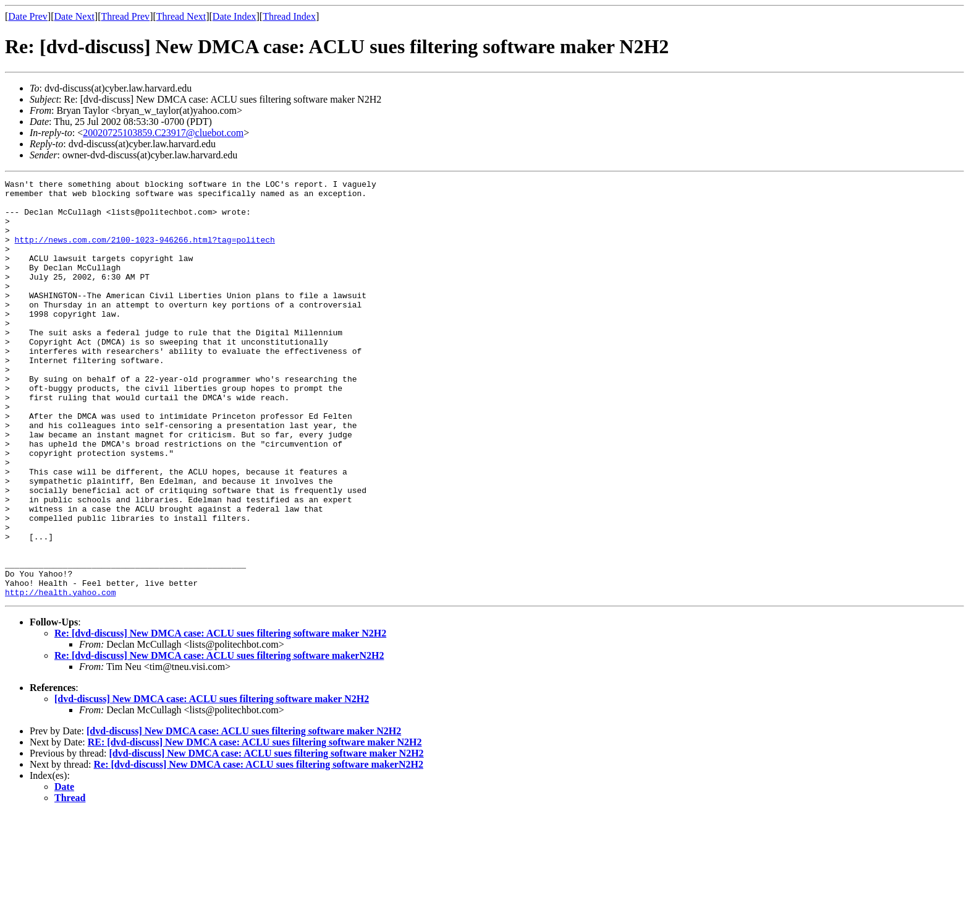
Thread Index (289, 16)
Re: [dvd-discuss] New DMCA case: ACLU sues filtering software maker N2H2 (220, 716)
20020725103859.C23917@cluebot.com (163, 132)
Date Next (74, 16)
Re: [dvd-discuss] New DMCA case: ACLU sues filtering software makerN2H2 (219, 739)
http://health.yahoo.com (60, 675)
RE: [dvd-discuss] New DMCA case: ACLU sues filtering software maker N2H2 (255, 825)
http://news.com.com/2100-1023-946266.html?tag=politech (145, 252)
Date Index (234, 16)
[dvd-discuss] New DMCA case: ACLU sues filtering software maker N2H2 (211, 782)
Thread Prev (125, 16)
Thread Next (181, 16)
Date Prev (28, 16)
